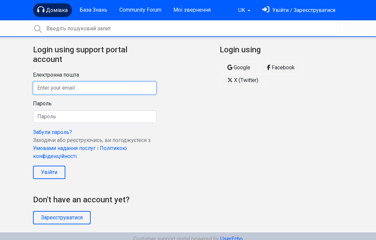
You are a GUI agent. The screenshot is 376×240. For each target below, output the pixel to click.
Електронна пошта (56, 75)
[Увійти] (299, 10)
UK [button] (242, 10)
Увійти (49, 172)
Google (238, 67)
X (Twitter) (242, 80)
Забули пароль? (52, 132)
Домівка (52, 9)
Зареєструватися (62, 217)
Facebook (281, 67)
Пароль (42, 103)
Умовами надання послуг (64, 148)
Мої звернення (192, 10)
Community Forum (140, 10)
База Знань (93, 10)
